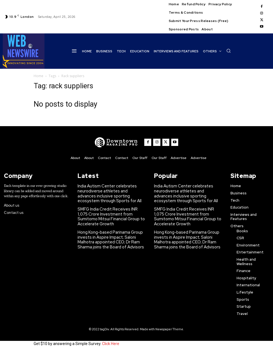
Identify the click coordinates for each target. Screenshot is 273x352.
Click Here (110, 343)
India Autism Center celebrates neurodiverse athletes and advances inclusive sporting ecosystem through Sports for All (110, 192)
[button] (228, 50)
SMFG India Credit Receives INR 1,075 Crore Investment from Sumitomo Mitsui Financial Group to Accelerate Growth (110, 213)
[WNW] (117, 142)
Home (38, 76)
